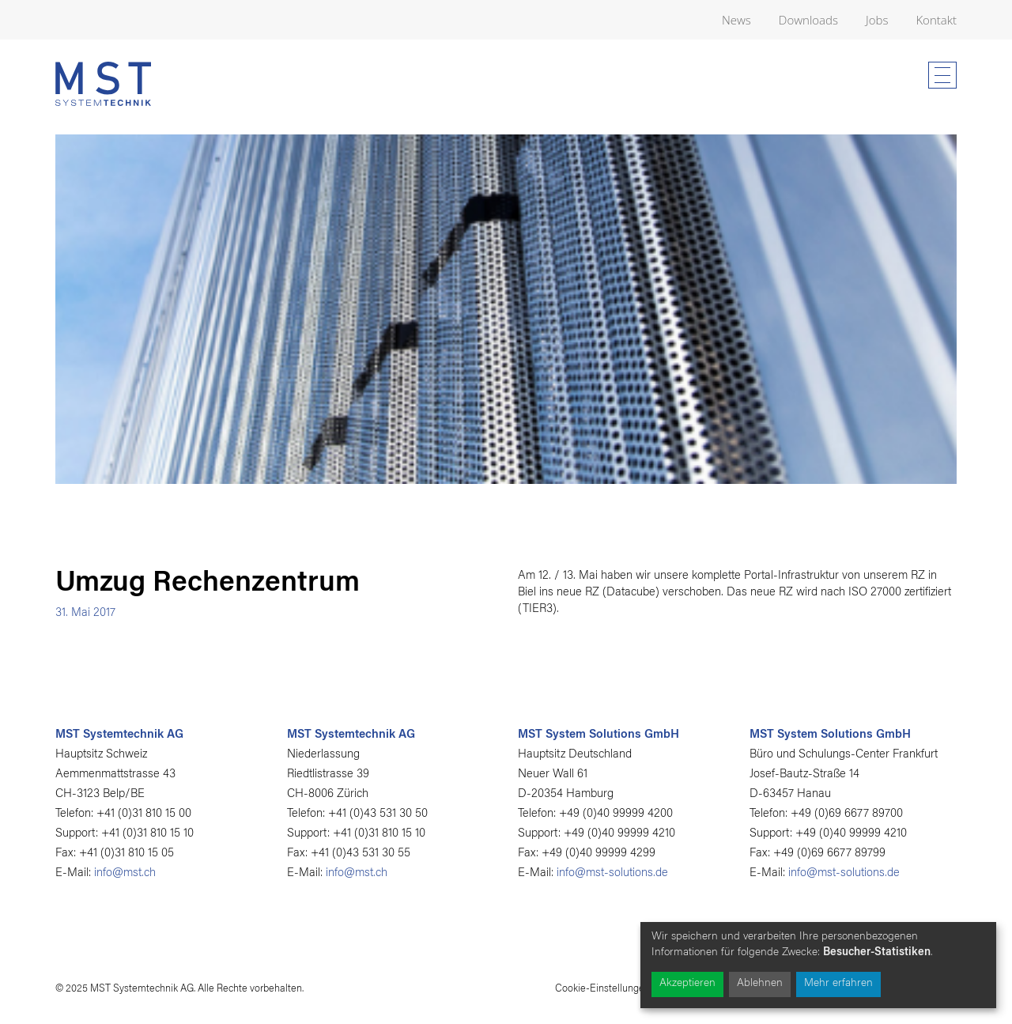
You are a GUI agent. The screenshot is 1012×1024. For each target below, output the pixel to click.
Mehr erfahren (838, 983)
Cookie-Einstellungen (602, 989)
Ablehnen (760, 983)
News (736, 20)
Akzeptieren (687, 983)
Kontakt (936, 20)
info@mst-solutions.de (612, 873)
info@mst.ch (125, 873)
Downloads (808, 20)
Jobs (877, 20)
